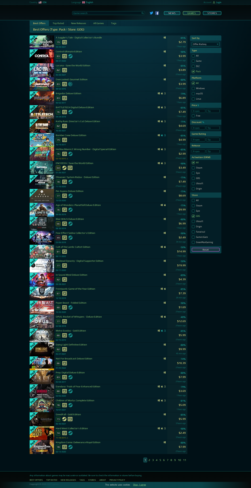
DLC (198, 66)
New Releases (78, 23)
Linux (199, 99)
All (197, 56)
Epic (198, 173)
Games (191, 13)
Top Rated (58, 23)
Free (198, 116)
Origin (199, 189)
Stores (212, 13)
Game (199, 61)
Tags (113, 23)
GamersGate (202, 237)
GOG (198, 178)
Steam (199, 168)
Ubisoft (200, 183)
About (102, 480)
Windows (201, 88)
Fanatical (201, 232)
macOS (200, 93)
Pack (198, 71)
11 (184, 460)
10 (179, 460)
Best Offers (39, 23)
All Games (98, 23)
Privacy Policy (117, 480)
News (172, 13)
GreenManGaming (205, 242)
